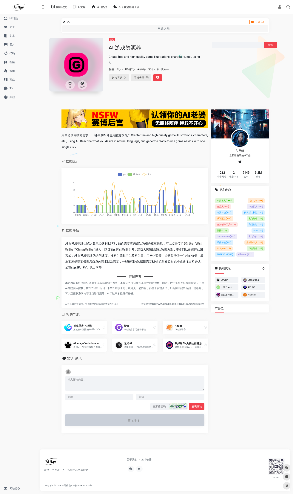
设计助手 (162, 69)
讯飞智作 (256, 218)
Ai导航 (65, 485)
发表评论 (197, 406)
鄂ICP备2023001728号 (80, 485)
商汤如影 (256, 224)
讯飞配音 (224, 218)
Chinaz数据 (83, 249)
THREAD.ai (225, 254)
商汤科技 (224, 212)
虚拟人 (223, 206)
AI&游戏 (129, 69)
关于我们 (132, 459)
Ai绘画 (141, 69)
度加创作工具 (226, 224)
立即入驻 (258, 21)
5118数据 (185, 243)
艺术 (151, 69)
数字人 (256, 200)
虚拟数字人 (254, 242)
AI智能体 (256, 248)
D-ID (258, 230)
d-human (245, 254)
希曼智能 (224, 242)
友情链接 (146, 459)
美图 (222, 230)
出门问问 (256, 236)
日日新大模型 (253, 212)
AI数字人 (224, 200)
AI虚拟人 (256, 206)
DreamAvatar (226, 236)
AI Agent (224, 248)
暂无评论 (74, 358)
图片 (112, 39)
